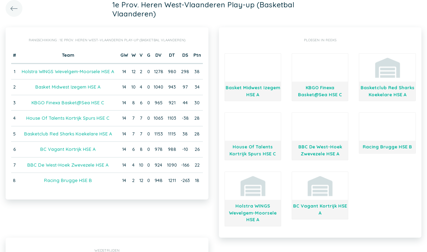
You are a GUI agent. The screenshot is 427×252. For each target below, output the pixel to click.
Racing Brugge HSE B (68, 180)
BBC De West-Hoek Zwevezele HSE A (67, 165)
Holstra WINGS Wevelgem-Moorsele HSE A (68, 71)
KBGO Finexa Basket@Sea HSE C (67, 102)
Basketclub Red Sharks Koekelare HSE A (68, 133)
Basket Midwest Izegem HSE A (67, 87)
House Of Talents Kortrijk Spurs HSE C (67, 118)
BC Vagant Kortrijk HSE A (67, 149)
